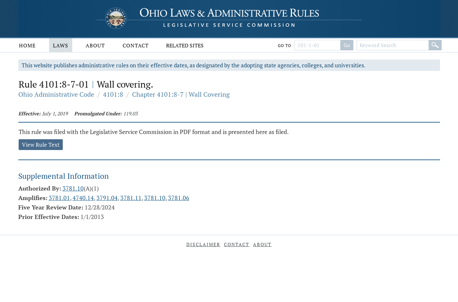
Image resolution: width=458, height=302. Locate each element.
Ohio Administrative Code (56, 94)
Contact (136, 45)
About (95, 45)
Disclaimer (203, 244)
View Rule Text (40, 144)
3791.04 (107, 198)
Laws (60, 45)
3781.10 (73, 188)
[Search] (435, 45)
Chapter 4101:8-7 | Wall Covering (181, 94)
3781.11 (131, 198)
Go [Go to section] (347, 45)
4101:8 (113, 94)
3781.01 (59, 198)
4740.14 (83, 198)
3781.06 (178, 198)
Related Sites (185, 45)
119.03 (130, 113)
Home (27, 45)
